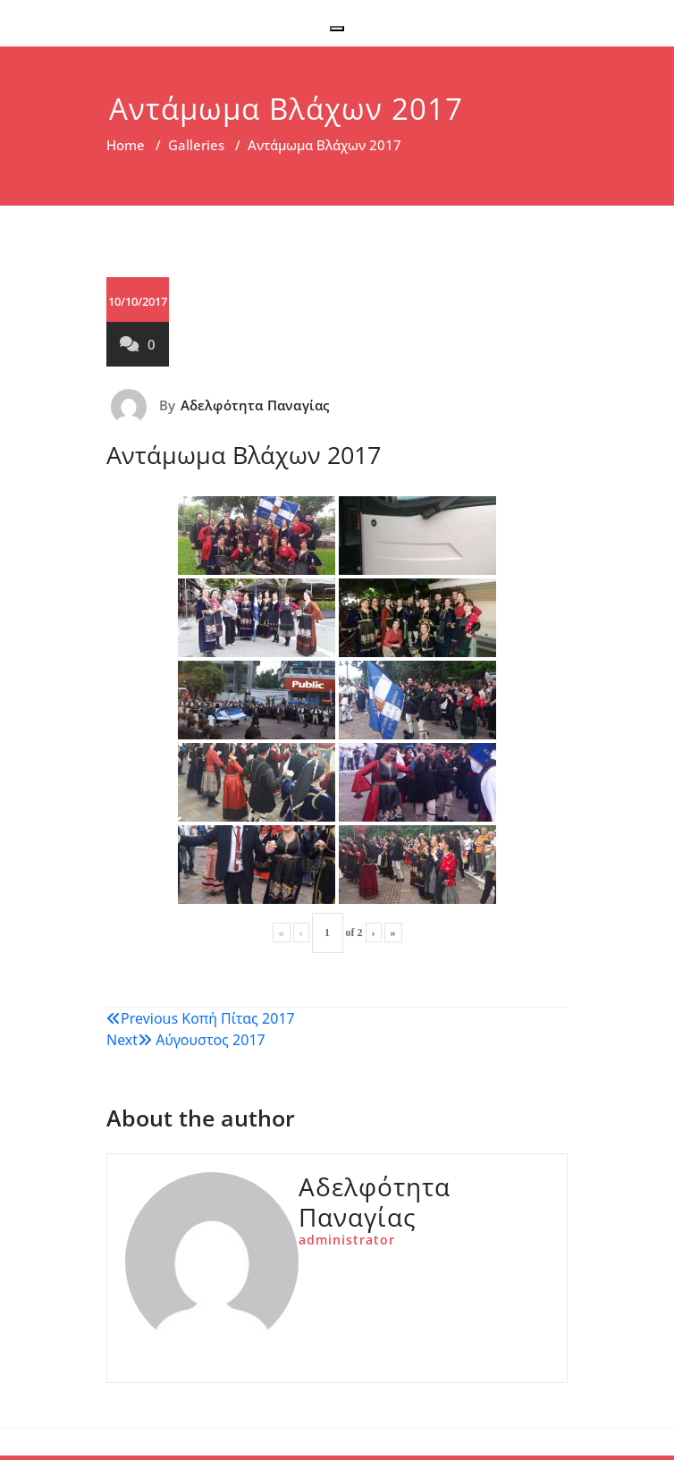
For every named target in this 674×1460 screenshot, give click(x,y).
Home (125, 145)
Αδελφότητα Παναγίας (255, 405)
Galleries (196, 145)
